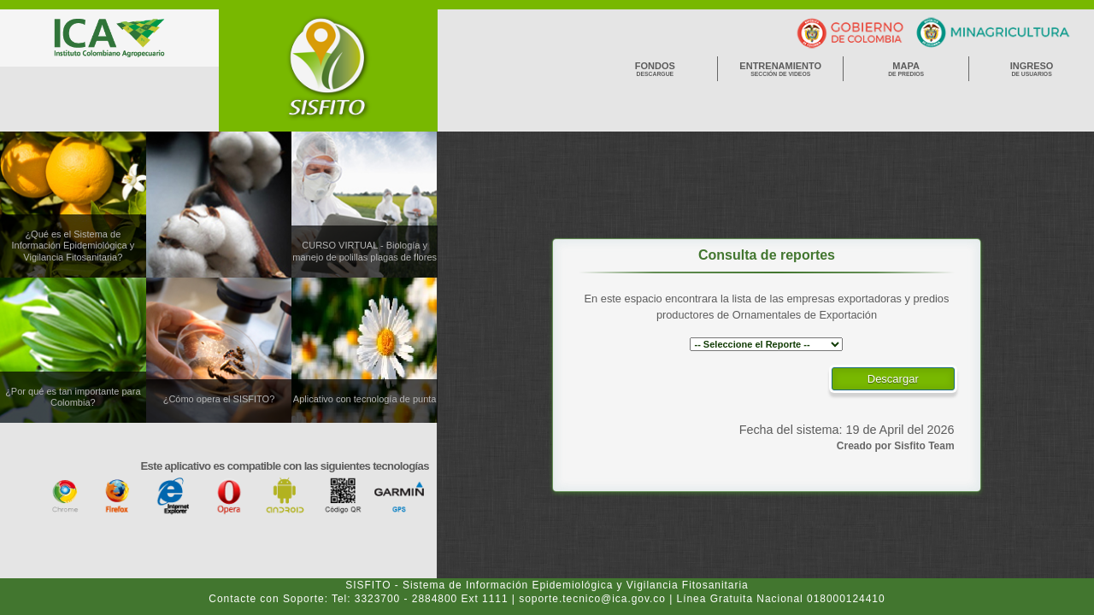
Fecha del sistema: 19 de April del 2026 (847, 429)
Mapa (906, 69)
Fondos (654, 69)
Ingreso (1031, 69)
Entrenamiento (780, 69)
